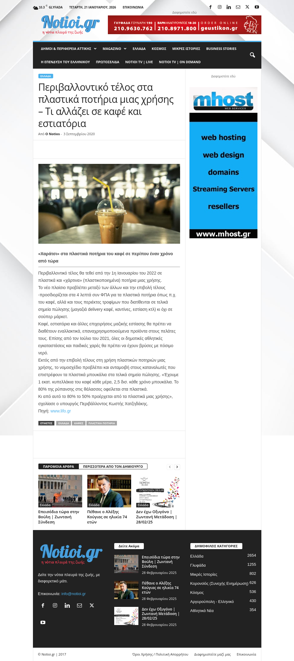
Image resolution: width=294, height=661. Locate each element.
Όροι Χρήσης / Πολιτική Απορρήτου (160, 654)
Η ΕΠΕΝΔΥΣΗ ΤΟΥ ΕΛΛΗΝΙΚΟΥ (65, 62)
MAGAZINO (115, 48)
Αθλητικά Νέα (202, 610)
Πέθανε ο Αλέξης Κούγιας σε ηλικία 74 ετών (107, 517)
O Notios (52, 134)
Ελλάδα (139, 48)
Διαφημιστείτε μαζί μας (212, 654)
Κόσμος (159, 48)
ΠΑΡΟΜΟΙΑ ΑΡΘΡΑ (58, 466)
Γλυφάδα (198, 565)
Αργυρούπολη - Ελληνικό (212, 601)
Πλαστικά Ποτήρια (102, 423)
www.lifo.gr (60, 411)
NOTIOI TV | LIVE (139, 62)
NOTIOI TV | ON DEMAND (180, 62)
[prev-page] (170, 467)
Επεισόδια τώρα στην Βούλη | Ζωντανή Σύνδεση (58, 517)
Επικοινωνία (133, 7)
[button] (252, 55)
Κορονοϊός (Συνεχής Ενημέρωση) (219, 583)
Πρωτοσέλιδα (107, 62)
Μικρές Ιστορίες (186, 48)
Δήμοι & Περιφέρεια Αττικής (69, 48)
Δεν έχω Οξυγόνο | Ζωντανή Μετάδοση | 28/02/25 (156, 517)
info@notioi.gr (73, 593)
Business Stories (221, 48)
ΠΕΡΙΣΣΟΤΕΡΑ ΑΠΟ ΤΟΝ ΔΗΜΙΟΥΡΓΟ (113, 466)
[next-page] (177, 467)
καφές (78, 423)
